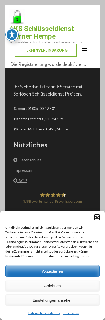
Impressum (71, 313)
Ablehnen (52, 285)
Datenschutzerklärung (44, 313)
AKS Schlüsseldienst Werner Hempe (41, 32)
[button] (97, 217)
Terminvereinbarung (46, 50)
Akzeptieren (52, 271)
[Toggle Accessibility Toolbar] (12, 21)
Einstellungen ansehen (52, 300)
